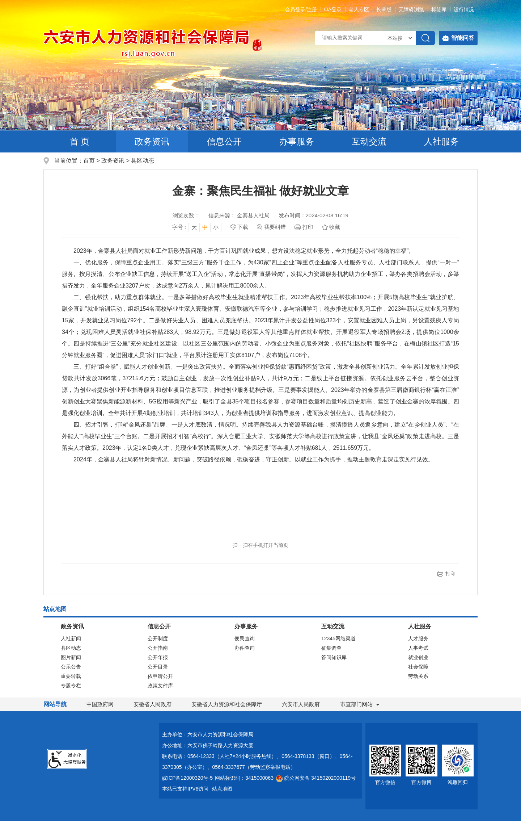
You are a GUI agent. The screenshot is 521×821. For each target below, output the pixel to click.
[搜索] (425, 38)
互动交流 (369, 141)
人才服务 (418, 638)
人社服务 (441, 141)
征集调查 (331, 648)
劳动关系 (418, 676)
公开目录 (158, 667)
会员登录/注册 (301, 9)
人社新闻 (71, 638)
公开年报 (158, 657)
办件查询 (244, 648)
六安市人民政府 (301, 704)
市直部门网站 (359, 704)
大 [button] (194, 227)
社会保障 (418, 667)
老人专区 (359, 9)
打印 (307, 227)
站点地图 (222, 789)
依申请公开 (160, 676)
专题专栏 (71, 685)
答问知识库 (334, 657)
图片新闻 (71, 657)
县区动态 (142, 161)
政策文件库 (160, 685)
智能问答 (458, 38)
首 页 (80, 141)
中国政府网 (100, 704)
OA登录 (333, 9)
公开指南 (158, 648)
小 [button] (216, 227)
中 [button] (205, 227)
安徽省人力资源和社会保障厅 (226, 704)
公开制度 (158, 638)
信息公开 (224, 141)
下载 (242, 227)
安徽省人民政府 (152, 704)
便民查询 (244, 638)
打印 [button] (450, 574)
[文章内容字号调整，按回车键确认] (196, 227)
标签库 (438, 9)
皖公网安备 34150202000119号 (316, 778)
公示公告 (71, 667)
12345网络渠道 (338, 638)
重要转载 (71, 676)
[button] (383, 9)
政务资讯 (152, 141)
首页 (89, 161)
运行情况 (464, 9)
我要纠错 (275, 227)
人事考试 (418, 648)
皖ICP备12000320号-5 (187, 778)
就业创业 (418, 657)
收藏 (334, 227)
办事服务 (296, 141)
